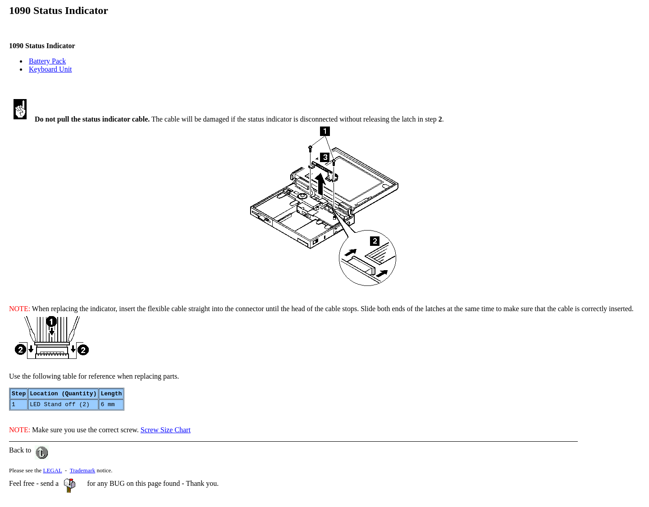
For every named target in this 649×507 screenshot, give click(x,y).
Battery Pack (47, 61)
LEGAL (52, 473)
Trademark (83, 473)
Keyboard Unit (50, 69)
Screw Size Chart (166, 432)
